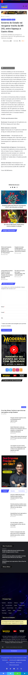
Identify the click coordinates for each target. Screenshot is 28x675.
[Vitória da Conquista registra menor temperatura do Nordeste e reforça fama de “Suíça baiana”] (7, 239)
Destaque (9, 19)
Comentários (22, 491)
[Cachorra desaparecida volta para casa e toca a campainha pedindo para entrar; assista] (5, 535)
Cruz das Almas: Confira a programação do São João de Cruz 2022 (17, 524)
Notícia (13, 19)
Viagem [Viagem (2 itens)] (10, 613)
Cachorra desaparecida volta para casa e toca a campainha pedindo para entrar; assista (17, 533)
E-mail (3, 312)
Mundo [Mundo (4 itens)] (20, 607)
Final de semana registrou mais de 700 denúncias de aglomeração (18, 419)
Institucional (12, 662)
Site (2, 318)
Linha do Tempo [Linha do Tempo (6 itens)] (10, 607)
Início (3, 16)
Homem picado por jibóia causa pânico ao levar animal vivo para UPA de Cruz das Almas (18, 505)
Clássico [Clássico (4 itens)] (16, 602)
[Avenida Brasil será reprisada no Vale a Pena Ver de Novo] (5, 517)
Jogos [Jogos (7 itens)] (3, 607)
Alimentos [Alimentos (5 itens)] (10, 602)
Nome (3, 306)
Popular (5, 491)
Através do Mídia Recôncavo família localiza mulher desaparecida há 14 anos (17, 496)
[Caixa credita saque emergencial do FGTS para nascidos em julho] (5, 440)
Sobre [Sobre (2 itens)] (14, 610)
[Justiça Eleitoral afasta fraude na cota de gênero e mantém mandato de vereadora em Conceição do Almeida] (7, 263)
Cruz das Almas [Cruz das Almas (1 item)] (8, 605)
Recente (13, 491)
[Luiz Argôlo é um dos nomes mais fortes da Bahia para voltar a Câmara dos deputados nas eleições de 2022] (5, 449)
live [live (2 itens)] (16, 607)
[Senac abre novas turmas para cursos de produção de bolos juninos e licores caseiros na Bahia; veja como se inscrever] (14, 582)
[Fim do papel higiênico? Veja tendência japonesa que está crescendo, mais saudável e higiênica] (23, 591)
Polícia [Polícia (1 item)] (9, 610)
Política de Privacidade (14, 664)
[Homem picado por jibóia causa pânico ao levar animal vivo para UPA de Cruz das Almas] (5, 507)
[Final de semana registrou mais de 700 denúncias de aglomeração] (5, 421)
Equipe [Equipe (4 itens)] (15, 605)
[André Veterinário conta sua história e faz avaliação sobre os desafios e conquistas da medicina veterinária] (5, 430)
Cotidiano (7, 16)
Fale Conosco (19, 662)
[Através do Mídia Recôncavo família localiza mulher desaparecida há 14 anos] (5, 498)
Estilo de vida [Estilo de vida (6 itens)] (22, 605)
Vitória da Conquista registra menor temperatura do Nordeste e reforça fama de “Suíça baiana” (7, 249)
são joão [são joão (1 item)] (19, 610)
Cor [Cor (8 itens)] (2, 605)
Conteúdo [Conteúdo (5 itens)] (22, 602)
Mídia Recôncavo (6, 41)
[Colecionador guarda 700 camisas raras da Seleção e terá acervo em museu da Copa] (14, 591)
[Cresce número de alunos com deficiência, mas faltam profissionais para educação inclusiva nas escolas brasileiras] (5, 591)
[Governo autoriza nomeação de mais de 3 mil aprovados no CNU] (23, 582)
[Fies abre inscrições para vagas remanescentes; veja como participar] (21, 263)
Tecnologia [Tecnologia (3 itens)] (4, 613)
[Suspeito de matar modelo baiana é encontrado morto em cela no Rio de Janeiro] (21, 239)
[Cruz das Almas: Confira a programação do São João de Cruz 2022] (5, 526)
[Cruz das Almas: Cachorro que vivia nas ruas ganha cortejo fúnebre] (14, 396)
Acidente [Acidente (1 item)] (4, 602)
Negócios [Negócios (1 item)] (4, 610)
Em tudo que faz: (17, 660)
